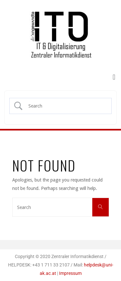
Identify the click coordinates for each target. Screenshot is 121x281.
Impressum (70, 273)
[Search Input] (66, 106)
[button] (114, 77)
